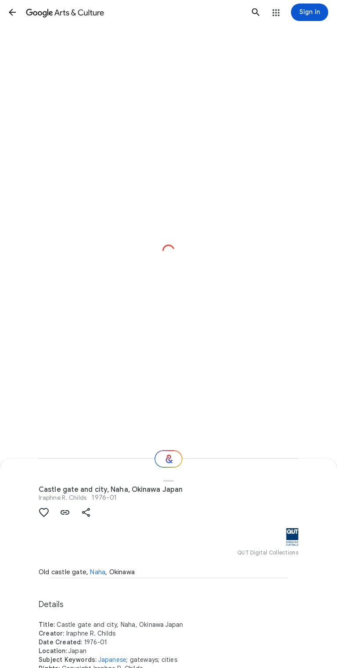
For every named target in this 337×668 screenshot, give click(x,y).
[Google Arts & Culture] (134, 12)
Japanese (112, 660)
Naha (97, 572)
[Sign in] (309, 12)
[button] (12, 12)
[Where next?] (168, 459)
